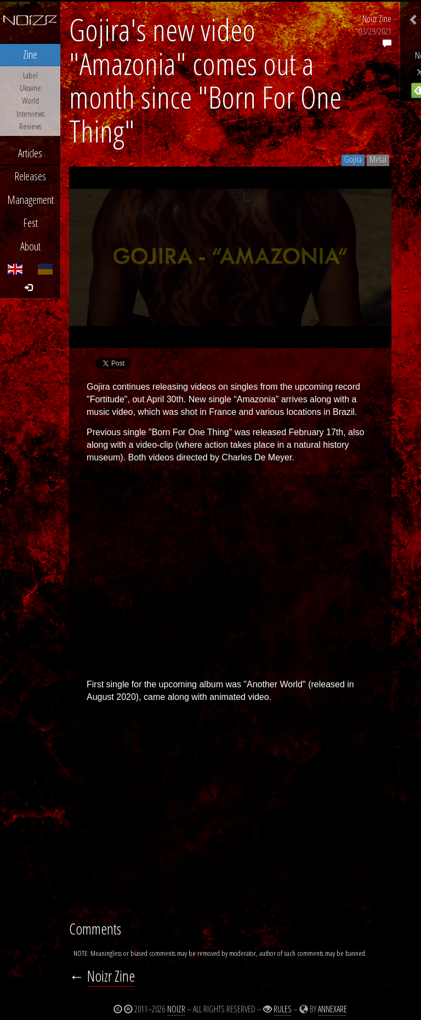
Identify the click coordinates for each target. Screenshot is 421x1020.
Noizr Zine (376, 19)
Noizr (176, 1009)
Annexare (332, 1009)
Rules (283, 1009)
